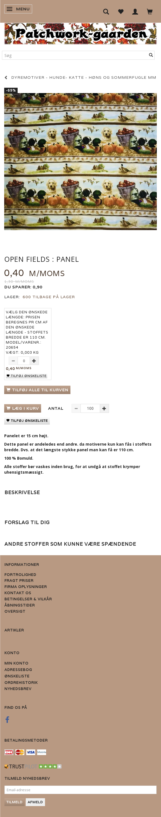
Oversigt (14, 611)
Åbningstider (19, 605)
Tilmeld (14, 802)
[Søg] (151, 55)
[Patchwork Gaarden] (80, 32)
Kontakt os (17, 593)
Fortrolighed (20, 574)
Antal (56, 408)
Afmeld (35, 802)
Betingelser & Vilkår (28, 599)
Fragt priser (19, 580)
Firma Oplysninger (25, 586)
